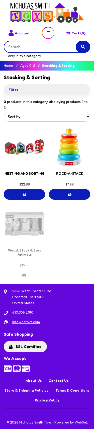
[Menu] (48, 33)
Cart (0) (75, 33)
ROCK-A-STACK (69, 173)
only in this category (22, 56)
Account (19, 33)
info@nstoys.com (26, 322)
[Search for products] (44, 47)
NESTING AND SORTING (25, 173)
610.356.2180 (22, 312)
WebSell (81, 422)
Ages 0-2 (27, 65)
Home (8, 65)
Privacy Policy (47, 400)
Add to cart (25, 194)
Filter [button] (13, 89)
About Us (34, 380)
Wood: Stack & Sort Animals (24, 252)
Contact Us (58, 380)
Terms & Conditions (72, 390)
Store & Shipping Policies (26, 390)
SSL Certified (25, 346)
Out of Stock (24, 275)
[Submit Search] (83, 47)
